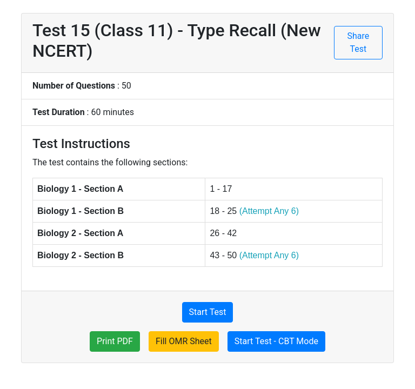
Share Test (358, 42)
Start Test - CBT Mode (276, 341)
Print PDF (115, 341)
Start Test (207, 312)
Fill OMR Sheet (184, 341)
